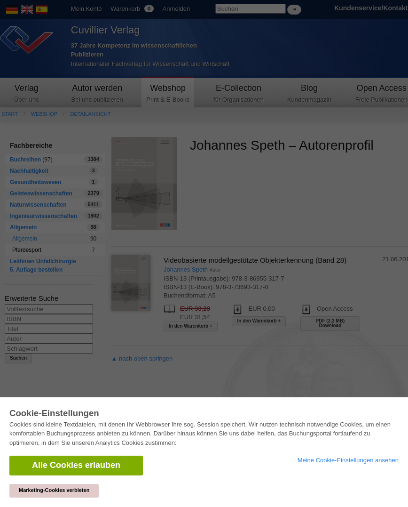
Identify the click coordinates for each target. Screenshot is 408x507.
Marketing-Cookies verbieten (54, 490)
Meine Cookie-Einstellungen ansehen (348, 460)
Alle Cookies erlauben (76, 465)
